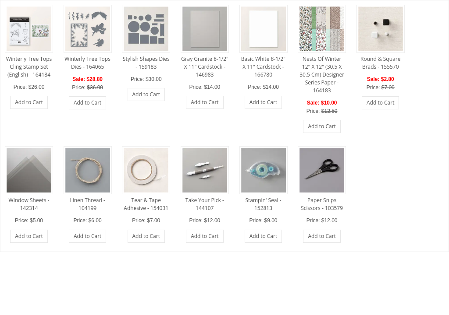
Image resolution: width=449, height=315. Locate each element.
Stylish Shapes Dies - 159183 (146, 62)
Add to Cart (29, 102)
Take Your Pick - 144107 (204, 204)
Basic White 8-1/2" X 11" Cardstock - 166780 (263, 66)
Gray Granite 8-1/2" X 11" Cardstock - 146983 (204, 66)
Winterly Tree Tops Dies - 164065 (87, 62)
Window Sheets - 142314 (29, 204)
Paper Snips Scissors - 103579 (322, 204)
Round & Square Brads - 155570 (380, 62)
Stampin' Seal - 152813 (263, 204)
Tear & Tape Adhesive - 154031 (146, 204)
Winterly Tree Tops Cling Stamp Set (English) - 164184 (29, 66)
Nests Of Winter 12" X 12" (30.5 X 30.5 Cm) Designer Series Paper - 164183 (321, 74)
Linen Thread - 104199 (87, 204)
